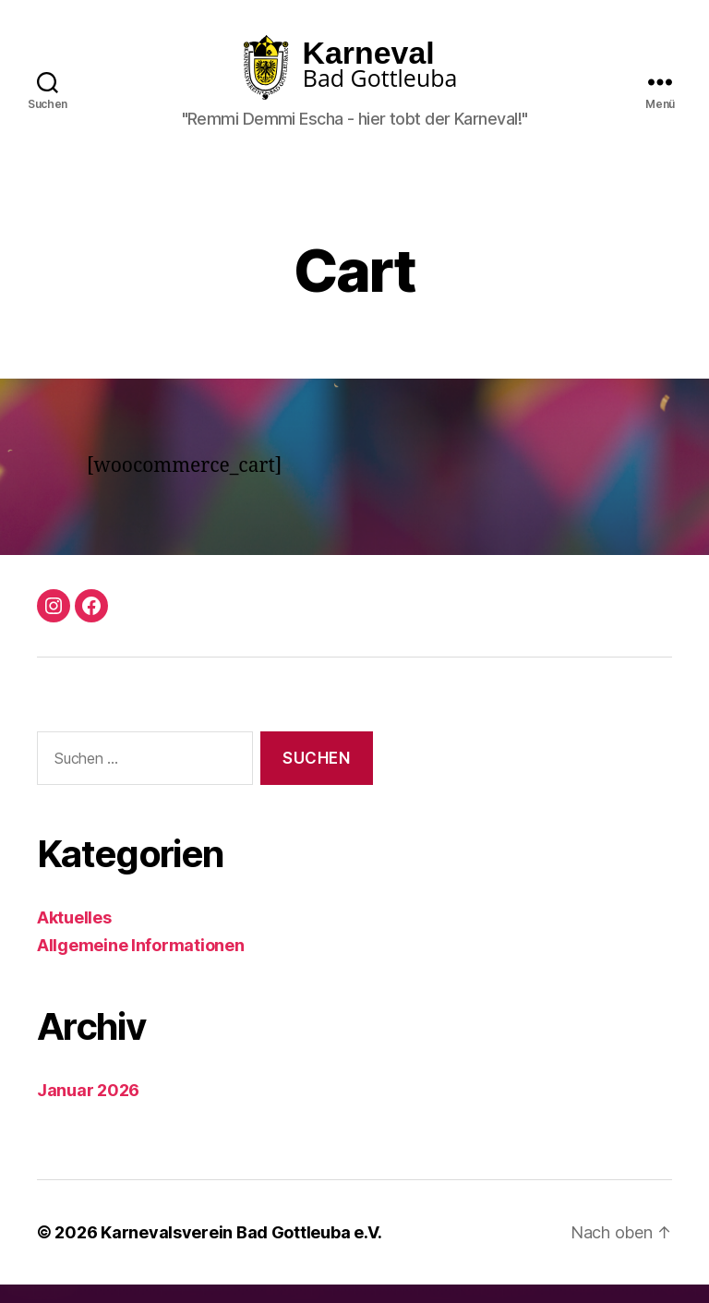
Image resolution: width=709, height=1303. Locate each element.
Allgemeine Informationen (141, 963)
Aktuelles (74, 936)
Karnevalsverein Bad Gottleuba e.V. (241, 1251)
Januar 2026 (88, 1108)
